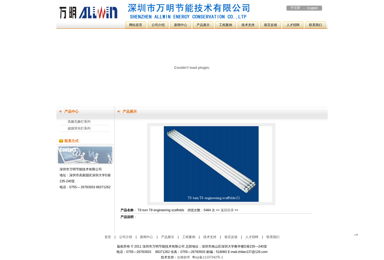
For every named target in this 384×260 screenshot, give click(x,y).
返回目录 (227, 210)
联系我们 (315, 25)
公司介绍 (158, 25)
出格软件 (183, 257)
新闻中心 (180, 25)
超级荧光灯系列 (79, 128)
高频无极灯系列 (79, 121)
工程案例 (225, 25)
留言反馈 (270, 25)
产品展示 (203, 25)
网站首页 (135, 25)
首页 (108, 237)
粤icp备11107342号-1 (207, 257)
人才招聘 (293, 25)
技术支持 (248, 25)
